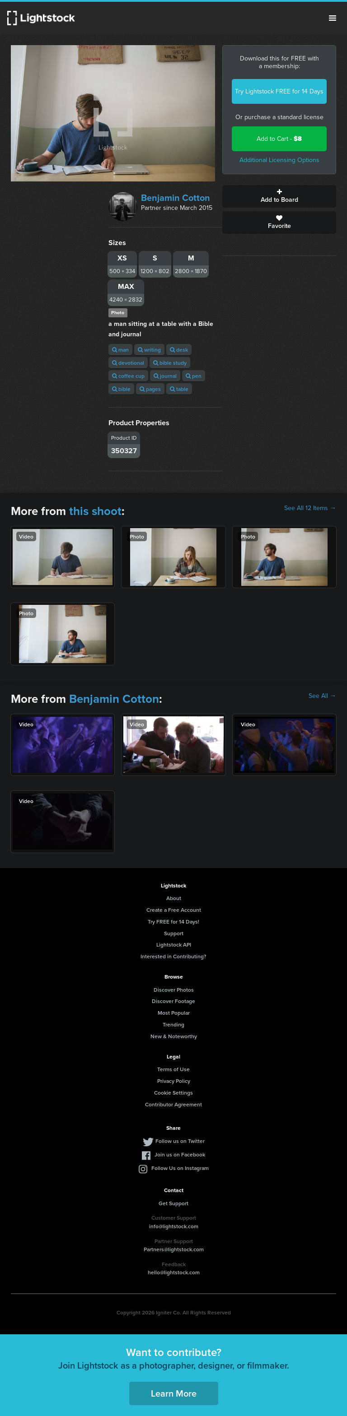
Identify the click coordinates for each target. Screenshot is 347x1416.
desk (179, 349)
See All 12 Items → (310, 508)
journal (165, 376)
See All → (322, 696)
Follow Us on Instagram (180, 1168)
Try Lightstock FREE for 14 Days (279, 91)
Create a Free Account (173, 910)
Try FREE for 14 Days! (173, 921)
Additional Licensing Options (279, 160)
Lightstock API (173, 944)
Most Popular (174, 1013)
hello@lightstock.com (174, 1272)
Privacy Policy (173, 1081)
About (173, 898)
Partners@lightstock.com (174, 1249)
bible (121, 389)
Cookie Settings (173, 1092)
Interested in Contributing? (173, 956)
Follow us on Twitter (180, 1141)
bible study (170, 363)
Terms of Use (173, 1069)
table (179, 389)
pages (150, 389)
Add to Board (279, 196)
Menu (332, 18)
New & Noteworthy (173, 1036)
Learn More (174, 1393)
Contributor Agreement (173, 1104)
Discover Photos (174, 990)
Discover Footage (173, 1001)
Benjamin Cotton (175, 197)
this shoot (95, 511)
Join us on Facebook (180, 1154)
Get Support (173, 1203)
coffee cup (128, 376)
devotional (128, 363)
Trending (173, 1024)
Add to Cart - (279, 139)
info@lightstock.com (173, 1226)
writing (149, 349)
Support (173, 933)
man (120, 349)
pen (194, 376)
